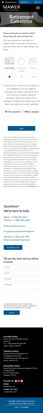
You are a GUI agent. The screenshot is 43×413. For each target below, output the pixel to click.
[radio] (12, 111)
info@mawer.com (32, 186)
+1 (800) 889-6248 (10, 392)
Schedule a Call (13, 247)
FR (40, 2)
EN (36, 2)
